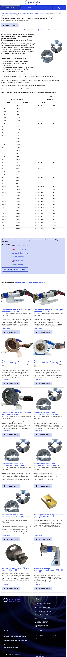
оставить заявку (11, 25)
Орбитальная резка (13, 13)
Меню (30, 8)
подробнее (6, 328)
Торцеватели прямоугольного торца (32, 13)
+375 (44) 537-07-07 (20, 245)
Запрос (52, 639)
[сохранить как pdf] (56, 30)
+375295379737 (18, 257)
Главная (3, 13)
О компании (40, 635)
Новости (39, 639)
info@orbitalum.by (42, 626)
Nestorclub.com (41, 656)
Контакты (53, 635)
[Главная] (33, 4)
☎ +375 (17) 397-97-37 (20, 253)
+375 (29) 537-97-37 (20, 249)
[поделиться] (28, 30)
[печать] (41, 30)
